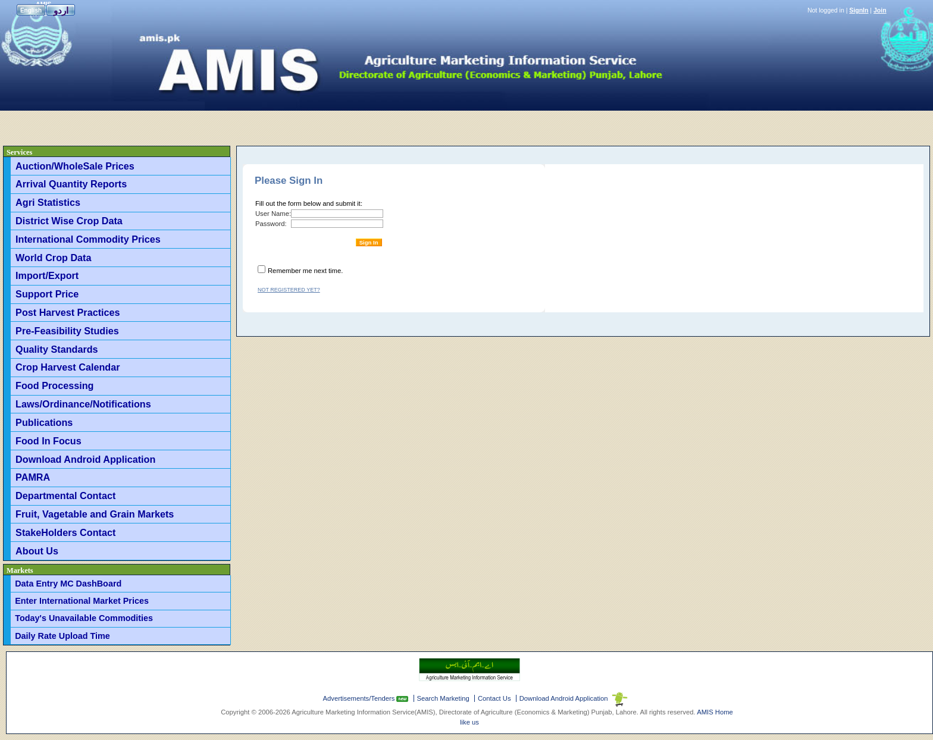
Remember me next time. (305, 270)
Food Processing (54, 385)
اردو (61, 10)
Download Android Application (85, 459)
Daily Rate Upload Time (62, 636)
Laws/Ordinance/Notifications (83, 404)
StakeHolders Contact (65, 532)
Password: (271, 223)
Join (880, 10)
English (31, 10)
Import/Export (47, 275)
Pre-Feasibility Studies (67, 330)
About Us (36, 550)
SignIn (858, 10)
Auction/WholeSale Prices (74, 166)
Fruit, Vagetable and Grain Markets (94, 514)
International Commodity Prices (88, 239)
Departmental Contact (65, 495)
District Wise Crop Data (69, 220)
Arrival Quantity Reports (71, 183)
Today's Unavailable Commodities (84, 618)
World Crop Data (53, 257)
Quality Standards (56, 349)
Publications (44, 422)
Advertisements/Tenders (360, 698)
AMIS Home (715, 712)
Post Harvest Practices (67, 312)
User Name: (273, 213)
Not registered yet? (289, 290)
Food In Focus (48, 440)
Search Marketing (443, 698)
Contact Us (494, 698)
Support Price (47, 294)
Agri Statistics (47, 202)
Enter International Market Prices (82, 601)
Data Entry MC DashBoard (68, 583)
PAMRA (32, 477)
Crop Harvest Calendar (67, 367)
